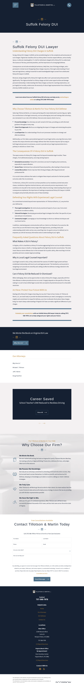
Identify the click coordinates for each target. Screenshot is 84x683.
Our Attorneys (42, 612)
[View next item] (44, 423)
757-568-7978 (42, 599)
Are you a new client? (18, 550)
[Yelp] (44, 669)
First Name (16, 538)
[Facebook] (40, 669)
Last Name (45, 538)
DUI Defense (42, 616)
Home (42, 608)
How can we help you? (18, 555)
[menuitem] (42, 363)
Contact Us (42, 620)
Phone (14, 544)
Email (44, 544)
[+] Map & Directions (42, 644)
